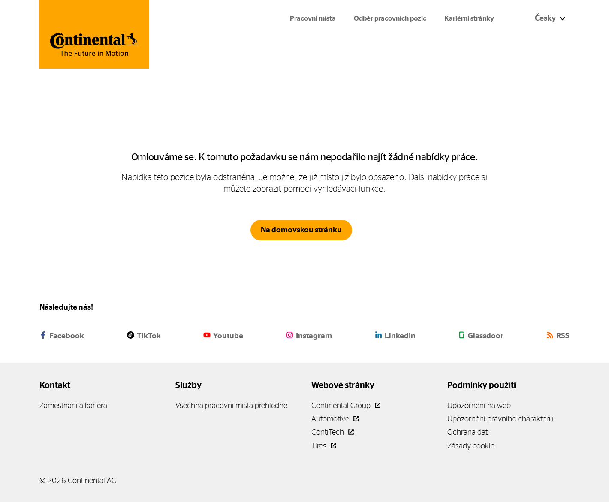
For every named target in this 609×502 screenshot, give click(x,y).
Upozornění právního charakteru (500, 419)
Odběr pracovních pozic (390, 18)
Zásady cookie (470, 446)
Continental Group (345, 405)
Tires (323, 446)
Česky (550, 18)
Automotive (335, 419)
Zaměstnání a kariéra (73, 405)
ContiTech (332, 432)
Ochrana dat (467, 432)
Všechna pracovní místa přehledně (231, 405)
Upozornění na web (479, 405)
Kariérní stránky (469, 18)
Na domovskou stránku (301, 229)
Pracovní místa (313, 18)
